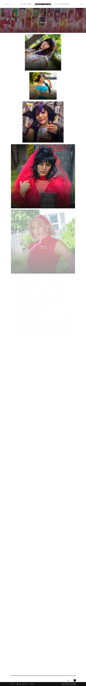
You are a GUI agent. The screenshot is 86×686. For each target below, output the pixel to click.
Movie (43, 16)
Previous (68, 680)
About (56, 3)
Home (21, 3)
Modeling (29, 3)
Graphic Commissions (65, 3)
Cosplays (25, 3)
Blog (59, 3)
